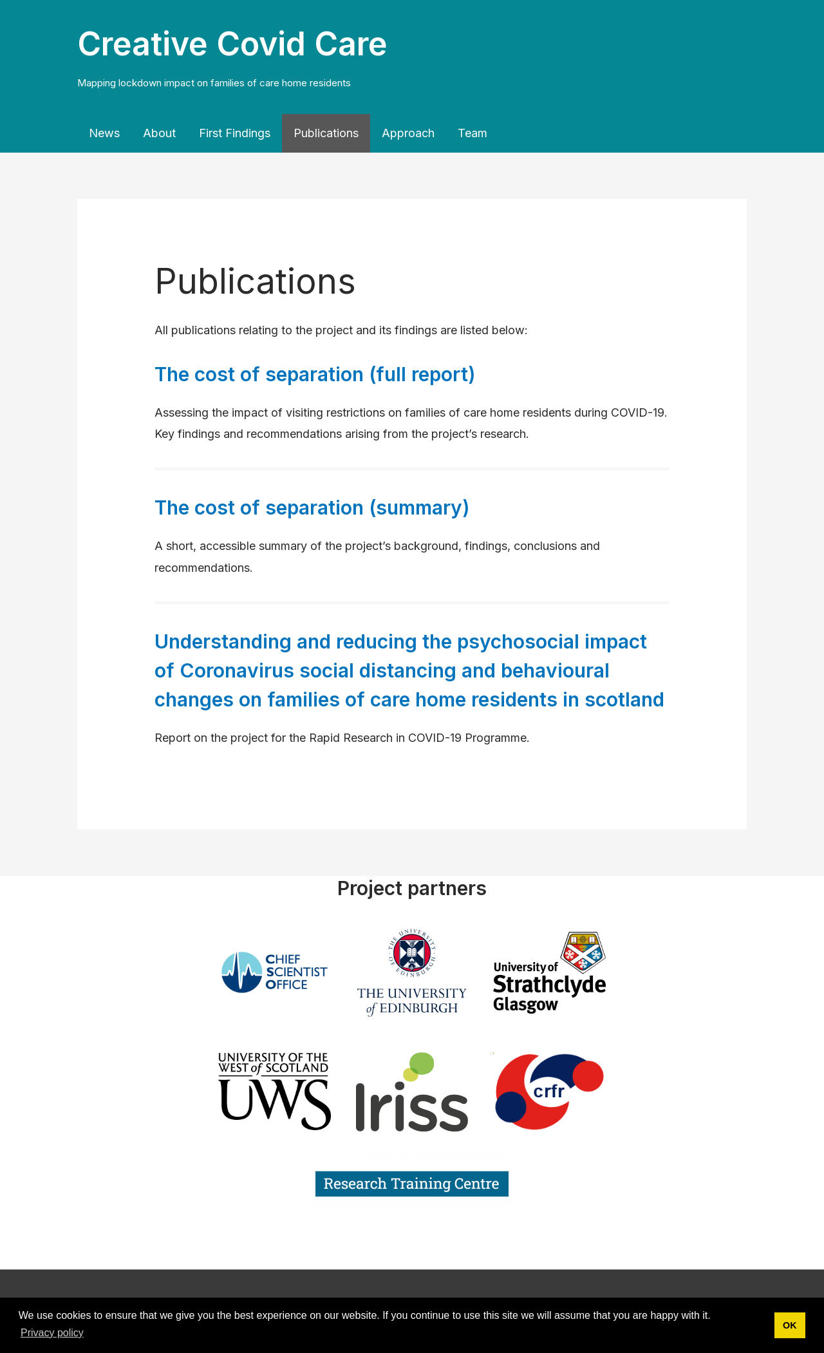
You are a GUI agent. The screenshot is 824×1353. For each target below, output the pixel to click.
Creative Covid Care (232, 43)
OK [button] (790, 1325)
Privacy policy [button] (52, 1332)
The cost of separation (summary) (312, 507)
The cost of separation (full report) (315, 374)
